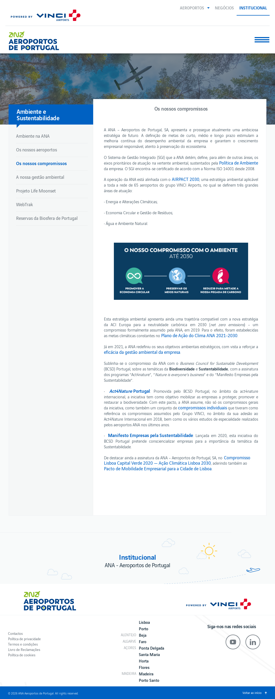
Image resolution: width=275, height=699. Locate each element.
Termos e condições (23, 644)
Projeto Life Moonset (36, 190)
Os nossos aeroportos (36, 149)
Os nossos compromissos (41, 163)
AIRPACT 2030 (185, 179)
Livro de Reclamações (24, 649)
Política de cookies (21, 654)
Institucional (253, 7)
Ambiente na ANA (33, 136)
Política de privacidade (24, 638)
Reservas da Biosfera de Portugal (47, 218)
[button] (194, 7)
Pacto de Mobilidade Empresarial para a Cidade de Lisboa (158, 468)
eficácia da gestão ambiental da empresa (142, 352)
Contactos (15, 633)
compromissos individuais (202, 407)
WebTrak (24, 204)
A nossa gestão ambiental (40, 177)
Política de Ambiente (238, 162)
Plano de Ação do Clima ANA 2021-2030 (199, 335)
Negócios (224, 7)
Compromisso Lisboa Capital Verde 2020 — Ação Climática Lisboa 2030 (177, 460)
